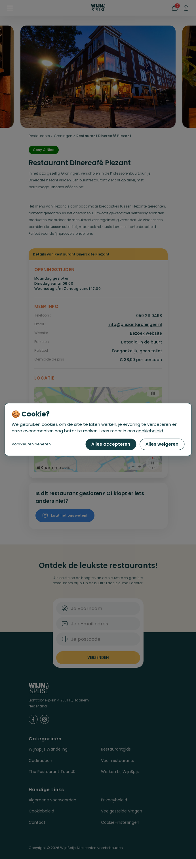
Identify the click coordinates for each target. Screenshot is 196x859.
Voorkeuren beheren (31, 444)
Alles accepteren (110, 444)
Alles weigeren (162, 444)
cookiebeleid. (150, 431)
